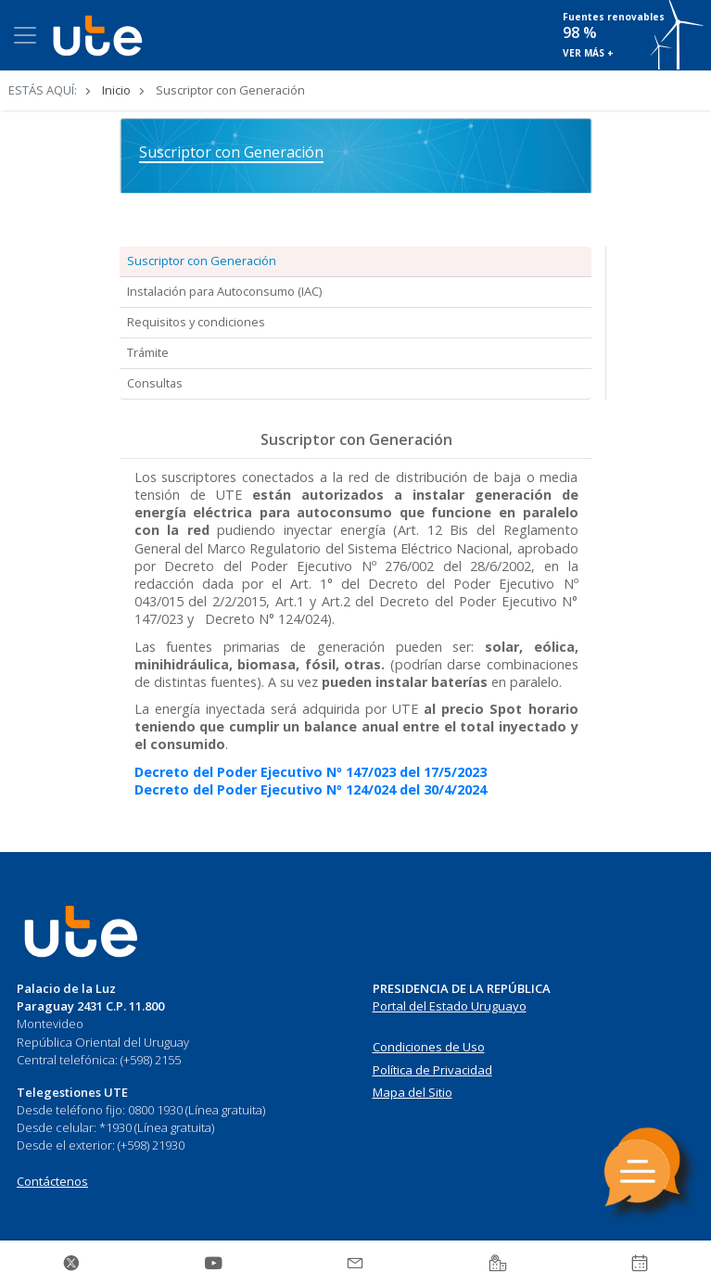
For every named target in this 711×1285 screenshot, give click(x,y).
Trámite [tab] (148, 352)
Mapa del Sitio (412, 1092)
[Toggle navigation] (25, 35)
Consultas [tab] (155, 383)
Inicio (116, 90)
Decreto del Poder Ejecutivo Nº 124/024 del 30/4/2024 (310, 789)
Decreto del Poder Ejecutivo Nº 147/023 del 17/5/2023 (310, 772)
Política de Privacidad (432, 1070)
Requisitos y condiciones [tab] (196, 321)
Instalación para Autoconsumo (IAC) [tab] (224, 291)
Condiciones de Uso (429, 1046)
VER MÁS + (588, 52)
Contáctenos (52, 1181)
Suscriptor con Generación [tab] (201, 260)
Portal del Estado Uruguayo (450, 1006)
